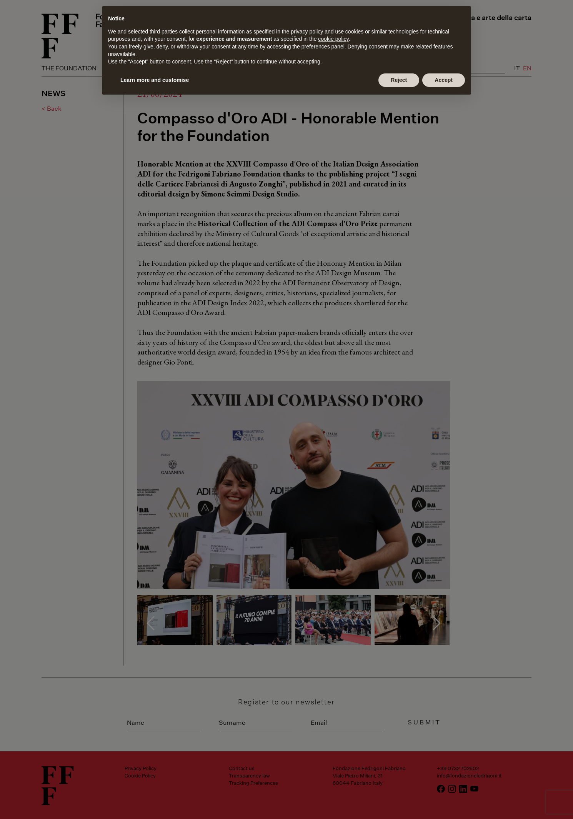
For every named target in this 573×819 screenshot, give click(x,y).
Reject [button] (399, 80)
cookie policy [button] (333, 39)
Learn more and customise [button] (154, 80)
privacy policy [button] (307, 31)
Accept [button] (444, 80)
